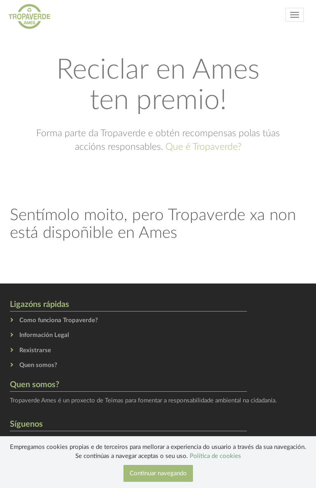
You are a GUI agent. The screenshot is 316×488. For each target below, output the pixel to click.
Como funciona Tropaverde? (58, 320)
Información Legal (44, 335)
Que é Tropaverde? (203, 146)
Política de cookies (215, 456)
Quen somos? (38, 365)
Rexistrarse (35, 350)
